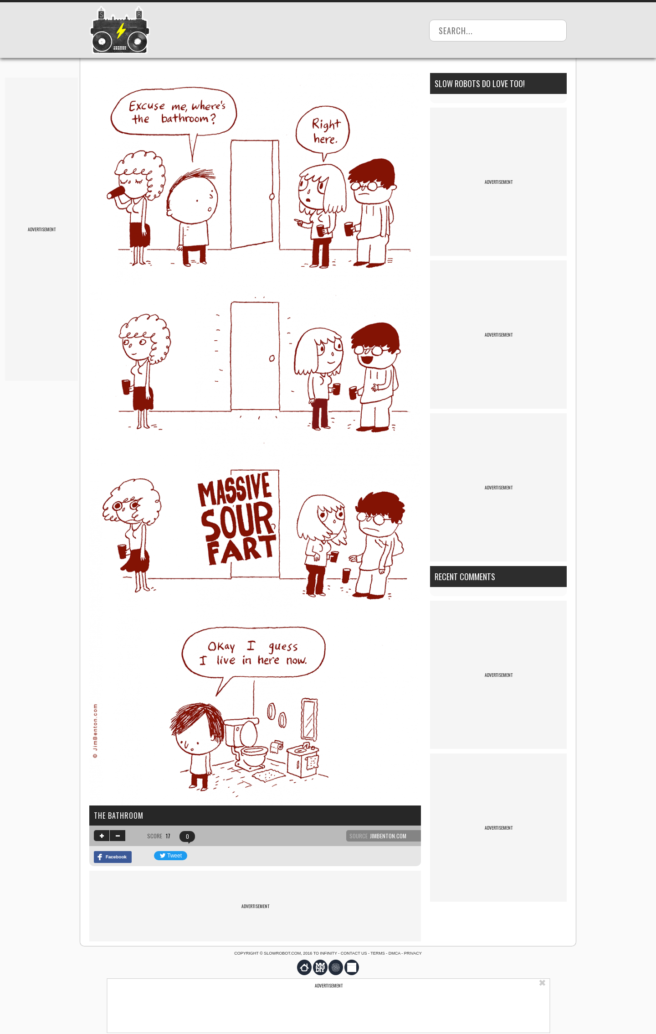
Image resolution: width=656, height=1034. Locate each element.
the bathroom (119, 815)
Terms (377, 953)
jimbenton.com (388, 836)
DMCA (394, 953)
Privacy (413, 953)
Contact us (354, 953)
